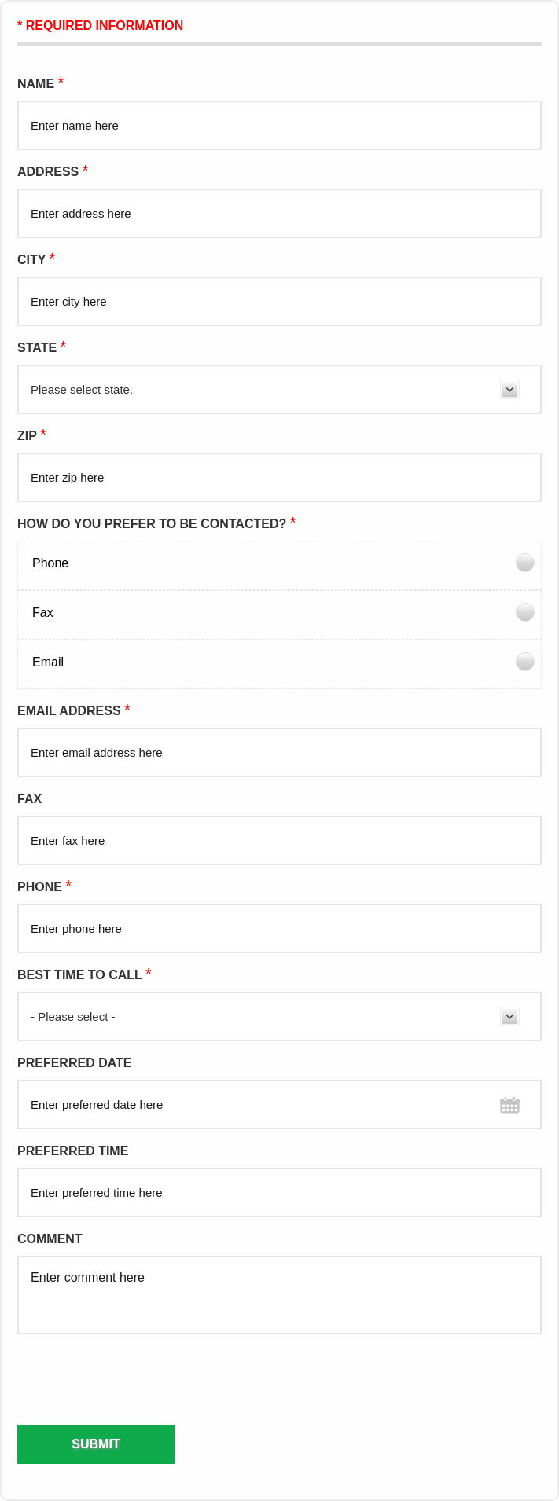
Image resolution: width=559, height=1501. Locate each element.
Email (48, 662)
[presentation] (96, 1379)
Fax (42, 612)
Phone (50, 563)
